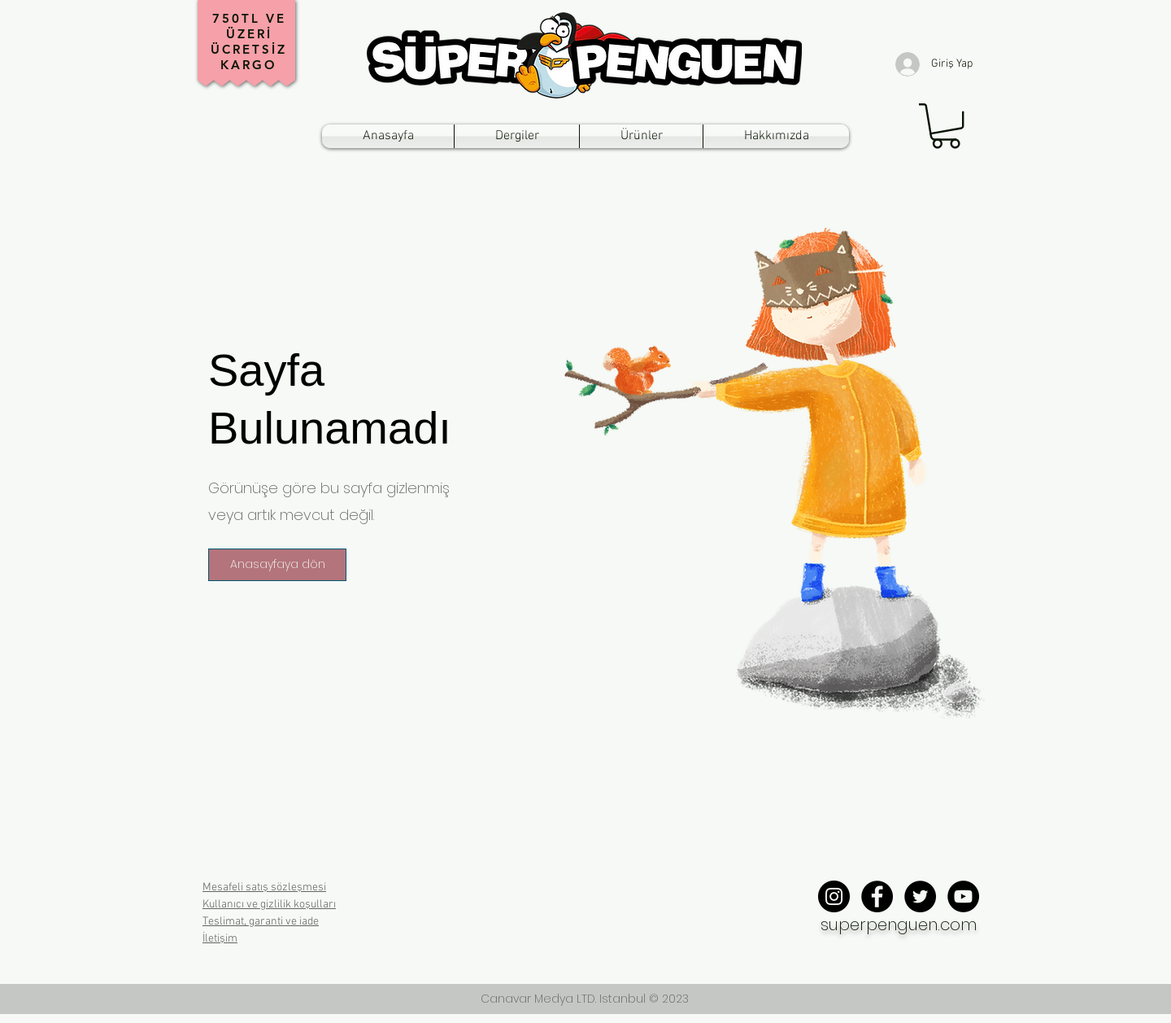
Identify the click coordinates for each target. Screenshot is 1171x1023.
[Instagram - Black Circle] (834, 896)
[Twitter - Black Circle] (920, 896)
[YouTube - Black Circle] (963, 896)
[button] (946, 125)
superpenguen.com (899, 924)
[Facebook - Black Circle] (877, 896)
